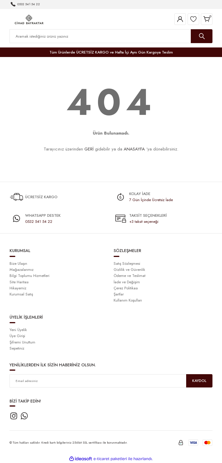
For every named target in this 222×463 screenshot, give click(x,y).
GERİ (89, 149)
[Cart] (206, 19)
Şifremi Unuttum (22, 342)
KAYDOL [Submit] (199, 380)
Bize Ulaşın (18, 263)
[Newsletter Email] (111, 380)
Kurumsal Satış (21, 294)
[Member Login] (180, 19)
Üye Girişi (17, 336)
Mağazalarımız (22, 269)
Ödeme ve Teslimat (129, 275)
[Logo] (29, 18)
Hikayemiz (18, 288)
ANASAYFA (134, 149)
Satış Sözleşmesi (127, 263)
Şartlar (119, 294)
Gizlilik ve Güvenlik (129, 269)
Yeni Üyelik (18, 329)
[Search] (111, 36)
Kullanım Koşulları (128, 300)
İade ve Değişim (127, 282)
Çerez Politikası (126, 288)
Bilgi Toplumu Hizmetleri (29, 275)
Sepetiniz (17, 348)
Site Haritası (19, 282)
